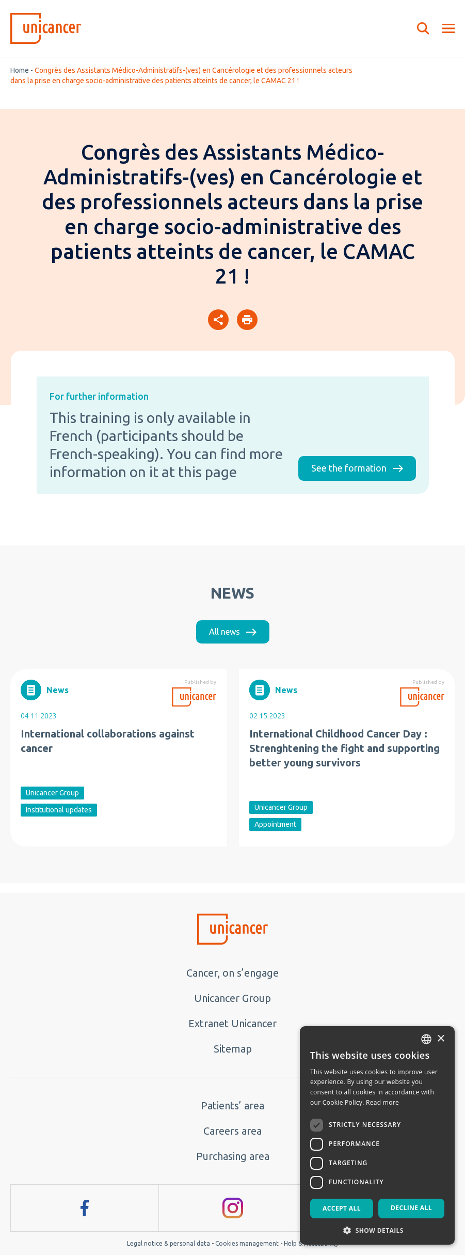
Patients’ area (232, 1105)
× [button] (440, 1039)
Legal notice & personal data (168, 1243)
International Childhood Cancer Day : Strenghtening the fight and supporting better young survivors (344, 748)
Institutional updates (59, 810)
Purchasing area (232, 1156)
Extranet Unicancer (232, 1023)
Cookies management (247, 1243)
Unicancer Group (52, 793)
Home (19, 70)
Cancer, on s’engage (232, 973)
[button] (377, 1229)
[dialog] (377, 1135)
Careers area (232, 1131)
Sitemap (233, 1049)
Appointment (275, 824)
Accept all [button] (342, 1208)
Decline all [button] (411, 1207)
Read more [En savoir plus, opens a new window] (382, 1102)
